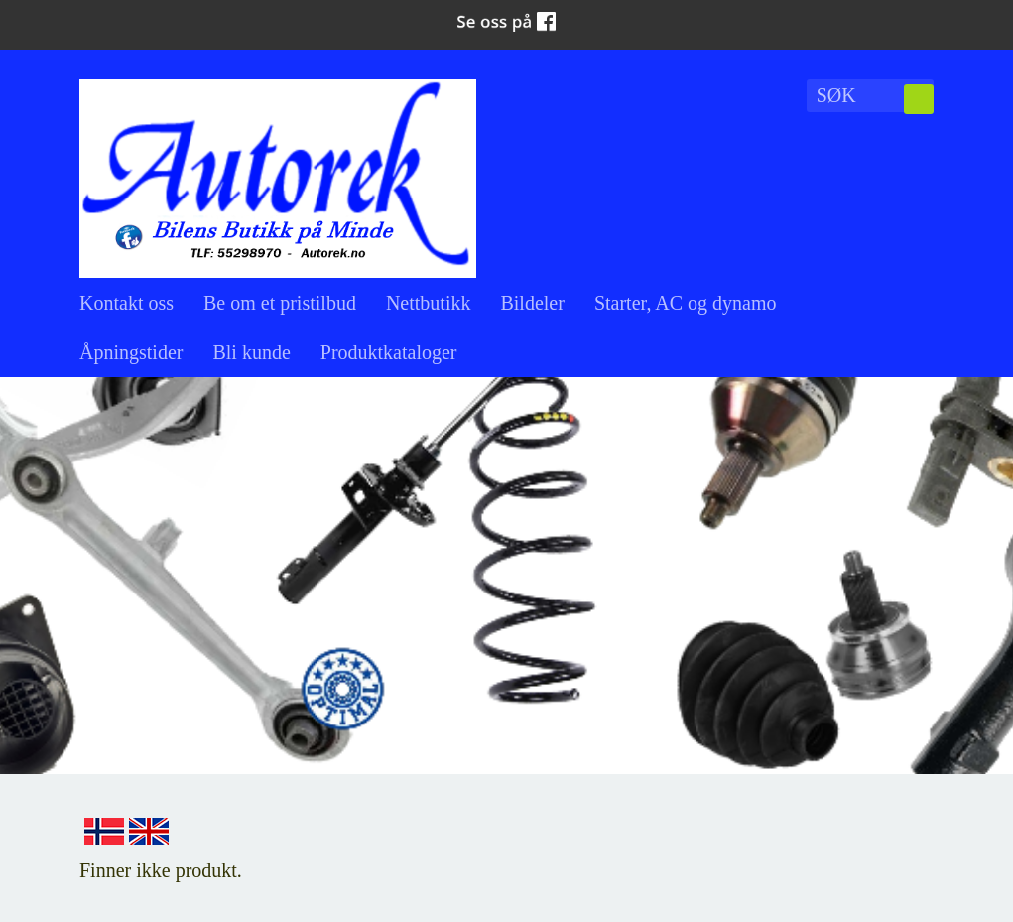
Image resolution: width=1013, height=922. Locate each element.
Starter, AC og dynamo (685, 303)
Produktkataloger (388, 352)
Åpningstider (131, 352)
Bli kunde (251, 352)
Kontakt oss (126, 303)
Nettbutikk (428, 303)
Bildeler (532, 303)
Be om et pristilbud (279, 303)
